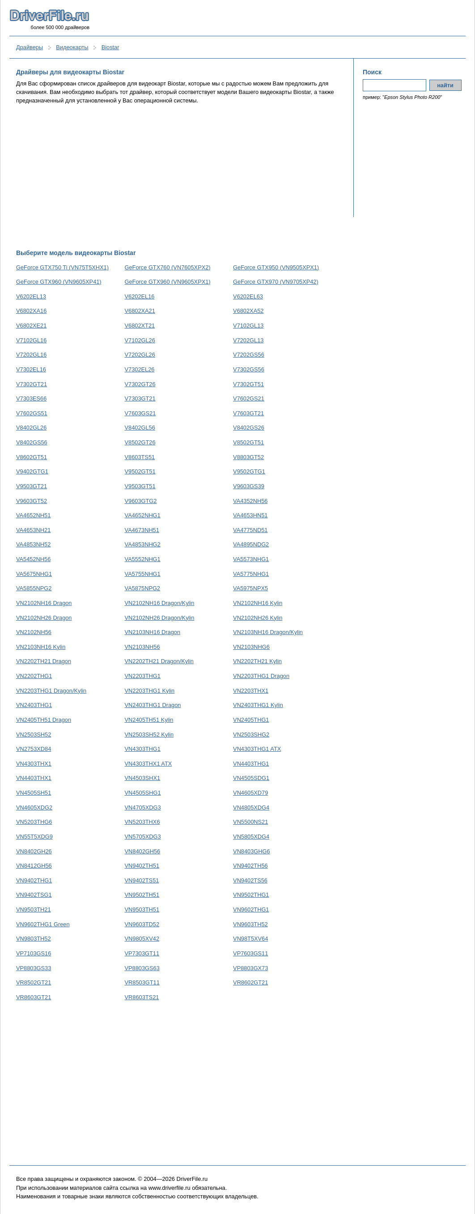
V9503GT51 (140, 486)
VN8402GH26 (34, 851)
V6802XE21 (31, 325)
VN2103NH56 (142, 646)
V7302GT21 (31, 384)
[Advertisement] (180, 176)
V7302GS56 (248, 369)
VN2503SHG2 (251, 734)
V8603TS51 (140, 457)
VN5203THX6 (142, 821)
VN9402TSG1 (34, 894)
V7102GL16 (31, 340)
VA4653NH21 (33, 530)
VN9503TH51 (142, 909)
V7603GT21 (248, 413)
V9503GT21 (31, 486)
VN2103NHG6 (251, 646)
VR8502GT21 (33, 982)
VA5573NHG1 (251, 559)
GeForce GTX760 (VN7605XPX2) (168, 267)
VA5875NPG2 (142, 588)
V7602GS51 (31, 413)
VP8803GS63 (142, 968)
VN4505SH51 (33, 792)
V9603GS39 (248, 486)
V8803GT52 (248, 457)
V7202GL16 (31, 354)
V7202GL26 (140, 354)
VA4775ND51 (250, 530)
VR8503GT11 (142, 982)
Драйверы (29, 47)
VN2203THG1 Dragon (261, 676)
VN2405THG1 (251, 719)
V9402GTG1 (32, 471)
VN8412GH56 (34, 865)
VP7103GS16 (33, 953)
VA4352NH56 (250, 501)
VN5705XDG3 (143, 836)
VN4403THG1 (251, 763)
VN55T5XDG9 (34, 836)
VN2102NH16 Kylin (257, 603)
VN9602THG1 (251, 909)
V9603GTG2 (141, 501)
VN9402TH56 (250, 865)
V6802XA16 (31, 310)
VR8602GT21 (250, 982)
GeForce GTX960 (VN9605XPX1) (168, 281)
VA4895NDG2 (251, 544)
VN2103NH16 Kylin (40, 646)
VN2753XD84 (33, 748)
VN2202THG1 (34, 676)
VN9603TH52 (250, 924)
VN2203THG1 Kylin (150, 690)
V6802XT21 (140, 325)
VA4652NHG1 (143, 515)
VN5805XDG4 (251, 836)
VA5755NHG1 (143, 574)
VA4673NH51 (142, 530)
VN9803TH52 (33, 938)
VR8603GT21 (33, 997)
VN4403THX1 (33, 778)
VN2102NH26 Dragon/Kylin (160, 617)
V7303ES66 (31, 398)
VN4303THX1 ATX (148, 763)
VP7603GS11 (250, 953)
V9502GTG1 (249, 471)
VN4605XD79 (250, 792)
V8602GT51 (31, 457)
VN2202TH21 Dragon (43, 661)
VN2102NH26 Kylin (257, 617)
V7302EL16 (31, 369)
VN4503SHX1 (143, 778)
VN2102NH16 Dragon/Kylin (160, 603)
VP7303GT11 (142, 953)
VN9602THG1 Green (43, 924)
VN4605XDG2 (34, 807)
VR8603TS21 (142, 997)
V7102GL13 (248, 325)
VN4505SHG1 (143, 792)
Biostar (110, 47)
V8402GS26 (248, 427)
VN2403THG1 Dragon (153, 705)
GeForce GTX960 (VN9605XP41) (59, 281)
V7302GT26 (140, 384)
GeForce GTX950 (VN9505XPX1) (276, 267)
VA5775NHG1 (251, 574)
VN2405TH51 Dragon (43, 719)
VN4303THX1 (33, 763)
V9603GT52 (31, 501)
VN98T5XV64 (250, 938)
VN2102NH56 (33, 632)
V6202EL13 (31, 296)
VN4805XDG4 (251, 807)
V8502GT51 (248, 442)
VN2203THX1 (250, 690)
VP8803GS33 (33, 968)
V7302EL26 (140, 369)
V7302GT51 (248, 384)
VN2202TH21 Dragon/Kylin (159, 661)
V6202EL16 (140, 296)
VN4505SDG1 (251, 778)
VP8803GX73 (250, 968)
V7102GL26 (140, 340)
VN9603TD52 (142, 924)
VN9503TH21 (33, 909)
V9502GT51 (140, 471)
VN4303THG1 (143, 748)
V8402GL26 (31, 427)
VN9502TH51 (142, 894)
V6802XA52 (248, 310)
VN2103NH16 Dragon (153, 632)
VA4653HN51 (250, 515)
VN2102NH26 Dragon (44, 617)
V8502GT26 (140, 442)
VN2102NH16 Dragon (44, 603)
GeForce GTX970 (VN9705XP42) (275, 281)
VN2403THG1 (34, 705)
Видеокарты (72, 47)
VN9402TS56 (250, 880)
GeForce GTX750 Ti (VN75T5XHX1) (62, 267)
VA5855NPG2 (33, 588)
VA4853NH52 (33, 544)
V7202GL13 (248, 340)
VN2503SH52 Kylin (149, 734)
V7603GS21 (140, 413)
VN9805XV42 (142, 938)
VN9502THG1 (251, 894)
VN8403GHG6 (251, 851)
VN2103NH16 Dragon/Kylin (268, 632)
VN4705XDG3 (143, 807)
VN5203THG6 (34, 821)
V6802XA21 (140, 310)
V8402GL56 (140, 427)
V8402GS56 (31, 442)
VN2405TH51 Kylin (149, 719)
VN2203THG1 (143, 676)
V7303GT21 (140, 398)
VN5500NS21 (250, 821)
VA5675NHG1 (34, 574)
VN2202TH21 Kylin (257, 661)
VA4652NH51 (33, 515)
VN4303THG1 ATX (257, 748)
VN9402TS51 (142, 880)
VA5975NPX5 (250, 588)
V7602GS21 (248, 398)
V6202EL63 (248, 296)
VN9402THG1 (34, 880)
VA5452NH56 (33, 559)
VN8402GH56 (143, 851)
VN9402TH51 (142, 865)
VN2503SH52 (33, 734)
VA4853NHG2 (143, 544)
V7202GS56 (248, 354)
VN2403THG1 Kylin (258, 705)
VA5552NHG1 (143, 559)
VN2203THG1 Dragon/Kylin (51, 690)
